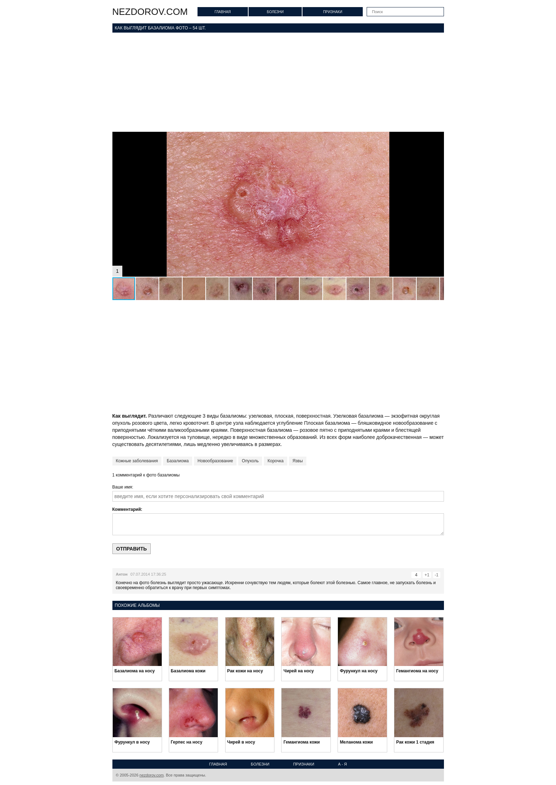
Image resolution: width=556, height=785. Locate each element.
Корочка (275, 460)
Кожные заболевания (137, 460)
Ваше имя (122, 487)
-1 (437, 574)
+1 (426, 574)
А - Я (342, 764)
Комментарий (126, 509)
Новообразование (215, 460)
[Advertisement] (278, 82)
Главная (223, 12)
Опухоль (250, 460)
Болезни (275, 12)
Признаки (332, 12)
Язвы (298, 460)
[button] (437, 138)
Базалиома (178, 460)
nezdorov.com (150, 11)
